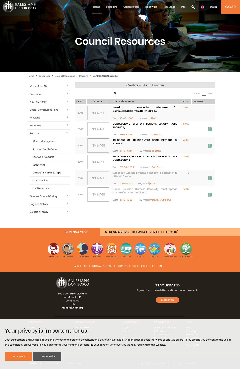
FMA (160, 266)
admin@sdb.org (72, 307)
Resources (169, 7)
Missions (35, 117)
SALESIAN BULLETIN (102, 266)
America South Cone (44, 149)
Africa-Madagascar (44, 141)
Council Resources (65, 76)
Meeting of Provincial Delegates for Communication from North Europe (145, 109)
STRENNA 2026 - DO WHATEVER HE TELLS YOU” (141, 232)
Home (96, 7)
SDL (86, 266)
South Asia (38, 164)
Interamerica (40, 180)
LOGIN (213, 7)
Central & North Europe (105, 76)
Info (183, 7)
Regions (83, 76)
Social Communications (44, 109)
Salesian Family (39, 212)
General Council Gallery (43, 196)
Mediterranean (41, 188)
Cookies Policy (47, 356)
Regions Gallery (39, 204)
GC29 (230, 6)
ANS (76, 266)
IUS (151, 266)
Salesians (112, 7)
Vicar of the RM (38, 86)
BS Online (122, 266)
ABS (142, 266)
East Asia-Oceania (43, 157)
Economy (35, 125)
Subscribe (167, 300)
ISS (134, 266)
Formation (36, 94)
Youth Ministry (38, 102)
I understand (18, 356)
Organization (131, 7)
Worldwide (151, 7)
